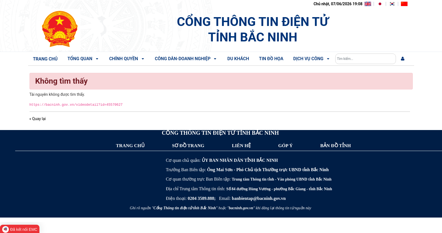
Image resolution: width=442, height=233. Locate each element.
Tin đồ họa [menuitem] (271, 58)
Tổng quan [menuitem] (83, 58)
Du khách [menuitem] (238, 58)
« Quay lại (38, 118)
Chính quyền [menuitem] (127, 58)
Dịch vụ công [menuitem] (311, 58)
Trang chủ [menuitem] (45, 59)
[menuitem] (403, 58)
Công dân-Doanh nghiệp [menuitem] (186, 58)
